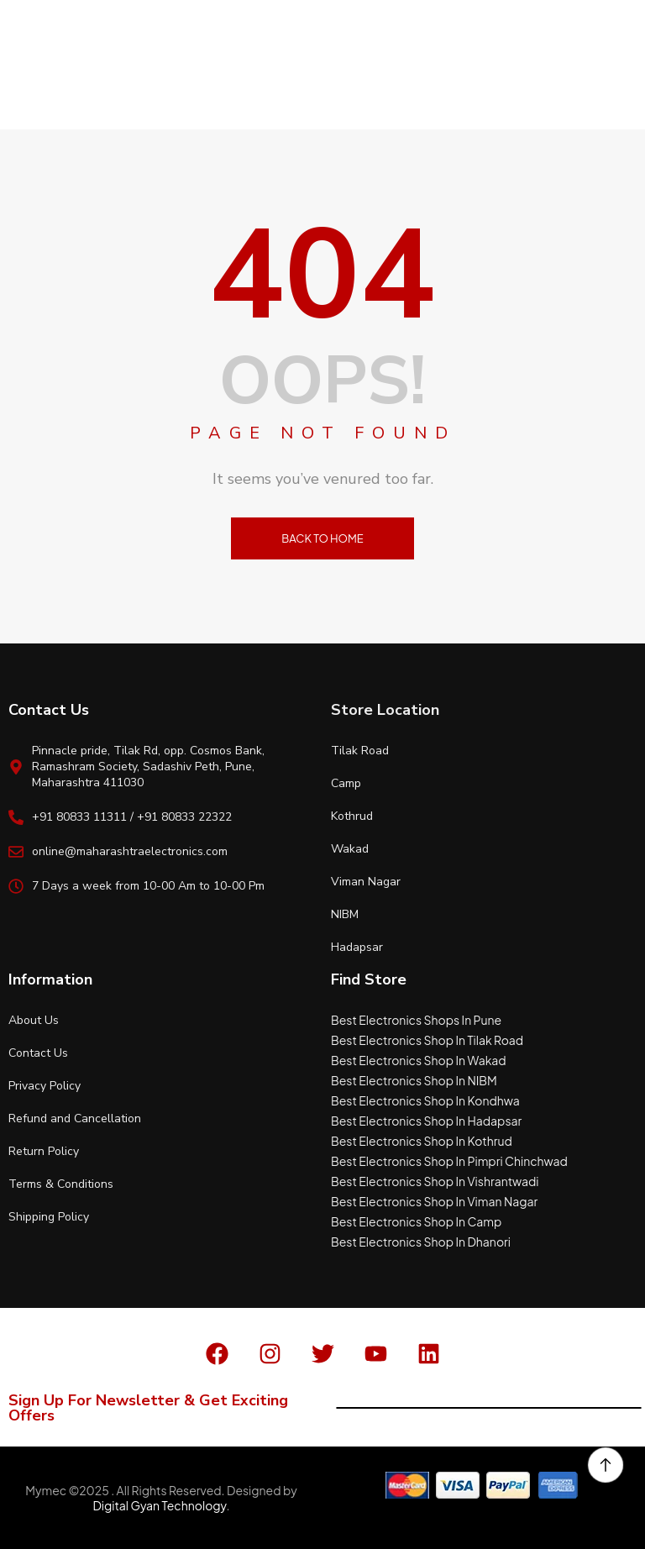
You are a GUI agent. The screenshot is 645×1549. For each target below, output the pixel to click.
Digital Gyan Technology (159, 1505)
